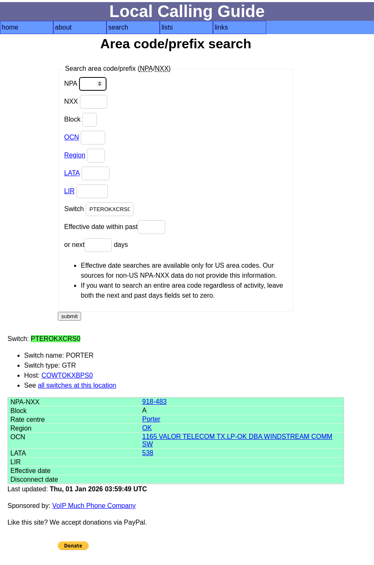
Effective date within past (114, 227)
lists (167, 27)
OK (147, 427)
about (63, 27)
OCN (71, 137)
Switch (99, 209)
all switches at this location (77, 385)
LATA (71, 173)
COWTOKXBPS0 (67, 375)
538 (148, 452)
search (118, 27)
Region (74, 155)
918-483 (154, 401)
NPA (85, 84)
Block (80, 120)
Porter (151, 419)
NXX (85, 102)
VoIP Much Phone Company (94, 505)
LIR (69, 190)
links (221, 27)
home (10, 27)
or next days (96, 245)
